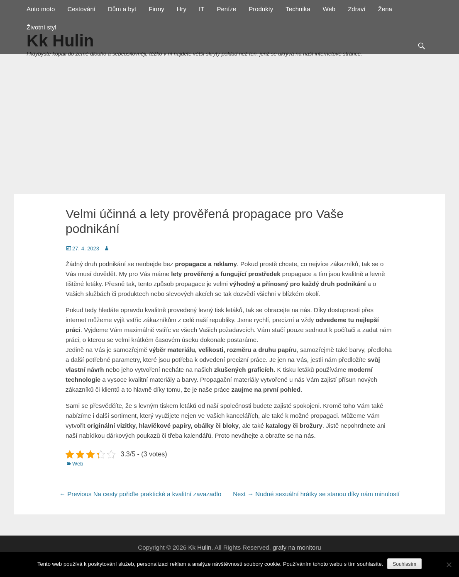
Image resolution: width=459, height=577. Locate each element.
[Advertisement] (229, 132)
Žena (385, 8)
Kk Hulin (199, 547)
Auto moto (41, 8)
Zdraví (357, 8)
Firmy (156, 8)
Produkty (261, 8)
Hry (181, 8)
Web (329, 8)
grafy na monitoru (297, 547)
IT (201, 8)
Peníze (226, 8)
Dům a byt (122, 8)
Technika (298, 8)
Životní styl (41, 27)
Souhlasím (404, 564)
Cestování (81, 8)
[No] (448, 564)
